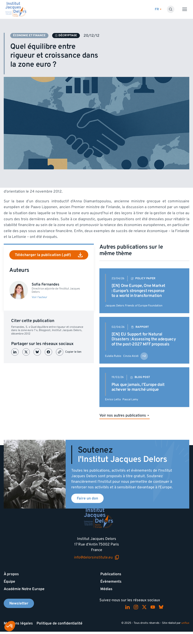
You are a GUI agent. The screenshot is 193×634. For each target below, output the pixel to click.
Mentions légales (18, 623)
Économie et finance (29, 35)
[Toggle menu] (184, 9)
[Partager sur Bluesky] (37, 352)
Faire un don (87, 498)
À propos (11, 574)
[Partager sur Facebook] (48, 352)
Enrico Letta (113, 399)
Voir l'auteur (39, 297)
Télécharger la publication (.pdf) (49, 254)
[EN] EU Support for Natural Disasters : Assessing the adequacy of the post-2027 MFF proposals (144, 339)
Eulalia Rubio (113, 356)
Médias (106, 588)
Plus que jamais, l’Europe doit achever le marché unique (138, 387)
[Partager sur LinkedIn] (15, 352)
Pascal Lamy (130, 399)
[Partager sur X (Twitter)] (26, 352)
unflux (185, 623)
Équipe (9, 581)
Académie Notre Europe (24, 588)
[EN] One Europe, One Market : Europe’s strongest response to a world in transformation (138, 291)
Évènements (111, 581)
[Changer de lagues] (158, 9)
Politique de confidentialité (59, 623)
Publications (110, 574)
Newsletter (18, 603)
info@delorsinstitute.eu (96, 557)
